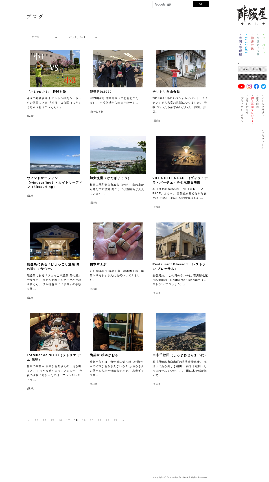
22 (107, 420)
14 (44, 420)
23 (115, 420)
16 (60, 420)
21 (99, 420)
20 (92, 420)
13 (36, 420)
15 (52, 420)
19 (84, 420)
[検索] (171, 4)
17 (68, 420)
